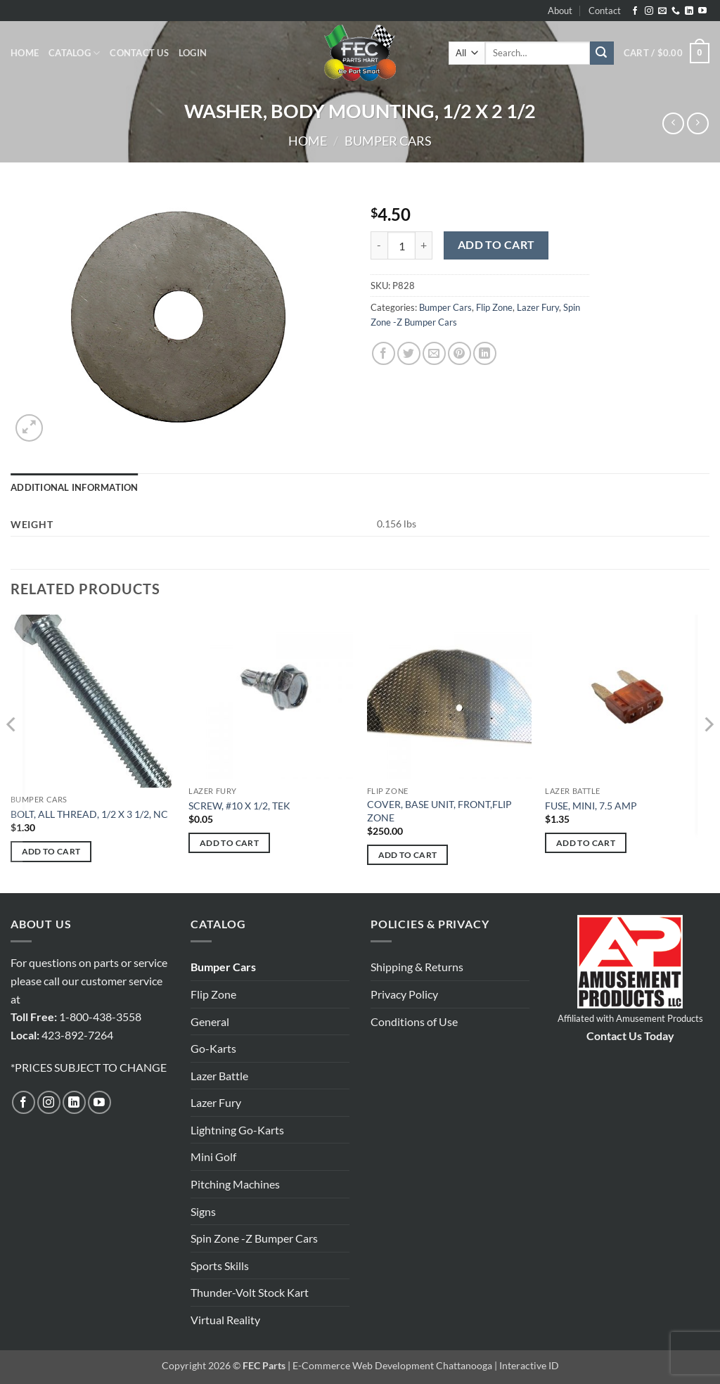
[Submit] (602, 53)
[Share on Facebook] (383, 353)
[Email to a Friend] (434, 353)
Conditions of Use (414, 1021)
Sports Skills (220, 1265)
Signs (203, 1211)
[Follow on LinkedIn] (689, 11)
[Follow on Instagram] (649, 11)
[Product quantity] (401, 245)
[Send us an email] (662, 11)
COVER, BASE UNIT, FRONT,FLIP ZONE (439, 811)
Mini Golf (213, 1156)
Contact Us (139, 52)
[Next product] (673, 123)
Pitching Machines (235, 1184)
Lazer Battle (219, 1075)
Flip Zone (494, 307)
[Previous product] (698, 123)
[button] (193, 53)
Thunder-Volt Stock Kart (250, 1292)
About (560, 10)
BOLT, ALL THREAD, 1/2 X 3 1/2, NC (89, 814)
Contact (605, 10)
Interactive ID (529, 1365)
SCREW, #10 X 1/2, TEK (239, 806)
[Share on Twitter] (408, 353)
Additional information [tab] (75, 487)
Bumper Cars (388, 140)
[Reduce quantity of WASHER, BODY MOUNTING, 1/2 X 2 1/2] (379, 245)
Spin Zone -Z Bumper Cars (254, 1238)
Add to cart (496, 244)
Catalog (74, 53)
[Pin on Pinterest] (459, 353)
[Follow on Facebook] (635, 11)
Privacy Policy (404, 994)
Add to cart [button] (51, 851)
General (210, 1021)
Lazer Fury (538, 307)
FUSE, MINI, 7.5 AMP (591, 806)
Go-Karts (213, 1048)
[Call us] (675, 11)
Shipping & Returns (417, 966)
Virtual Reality (225, 1319)
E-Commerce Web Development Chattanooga (392, 1365)
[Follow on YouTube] (702, 11)
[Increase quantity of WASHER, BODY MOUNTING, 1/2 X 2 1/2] (424, 245)
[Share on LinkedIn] (484, 353)
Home (25, 52)
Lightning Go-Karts (237, 1129)
